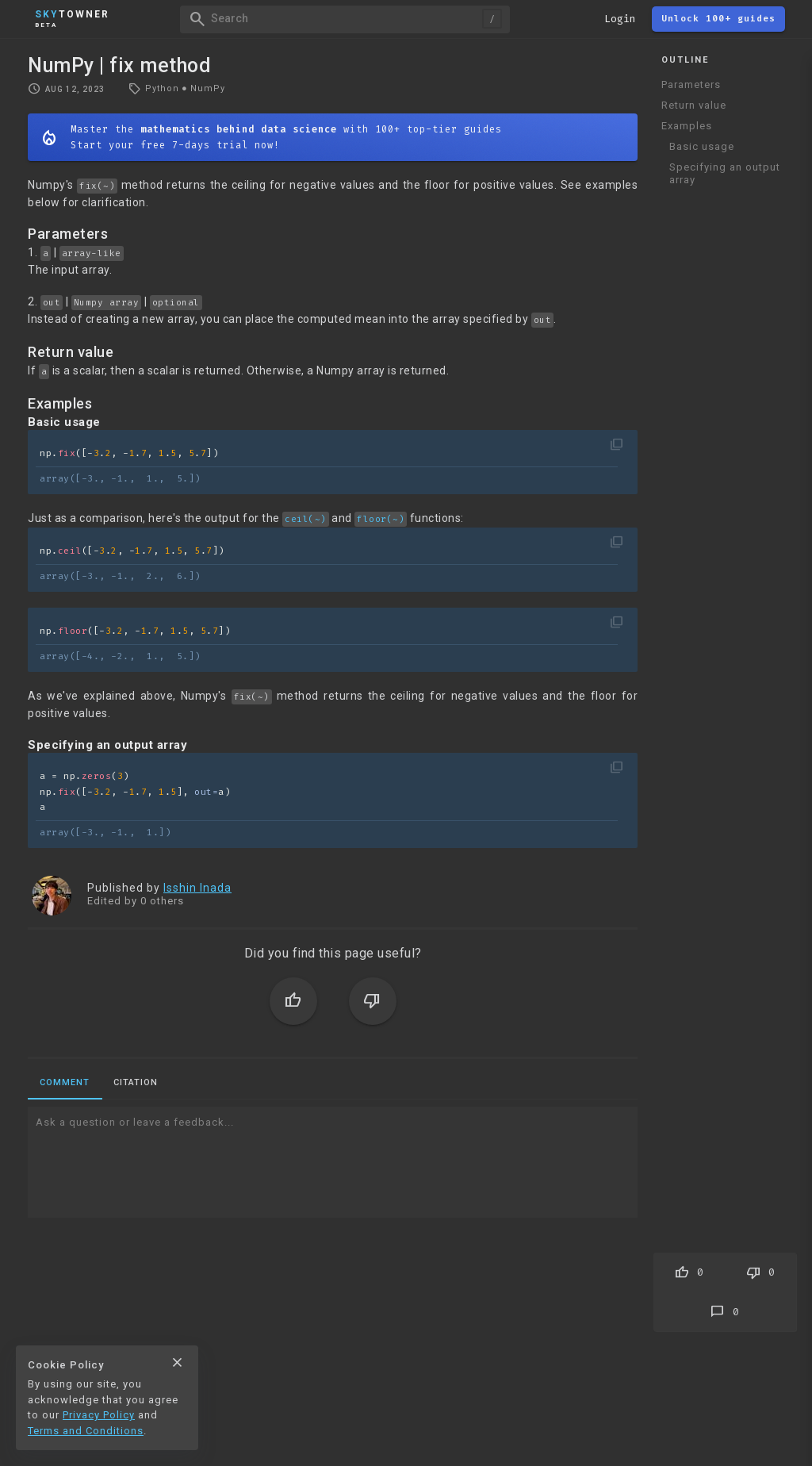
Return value (693, 105)
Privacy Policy (99, 1415)
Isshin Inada (197, 887)
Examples (686, 126)
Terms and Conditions (86, 1431)
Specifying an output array (724, 173)
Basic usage (701, 146)
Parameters (691, 84)
